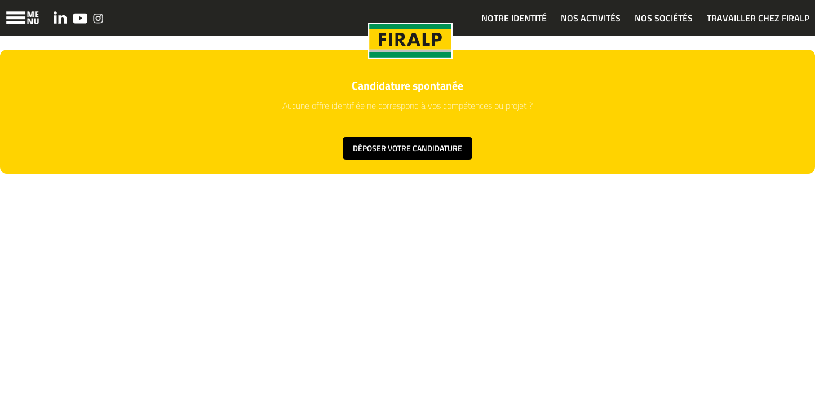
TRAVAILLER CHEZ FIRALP (758, 18)
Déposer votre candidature (407, 148)
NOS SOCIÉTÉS (664, 18)
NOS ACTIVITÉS (591, 18)
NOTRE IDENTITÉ (514, 18)
